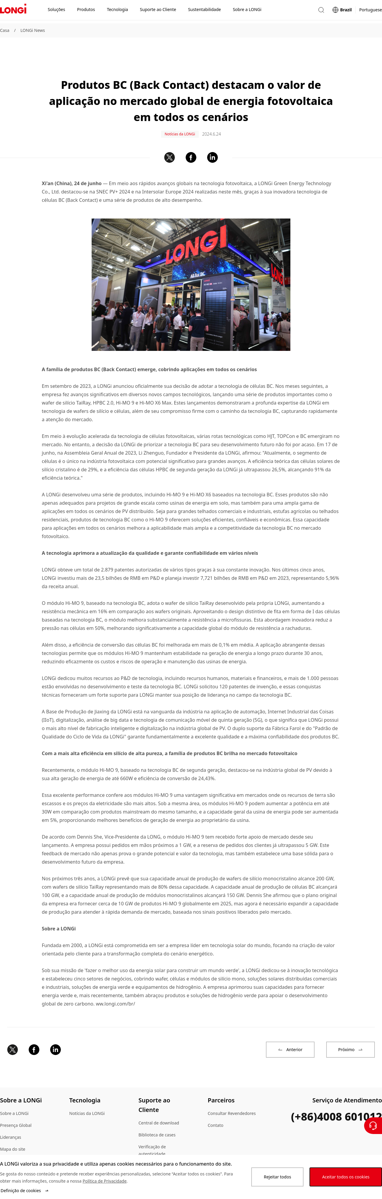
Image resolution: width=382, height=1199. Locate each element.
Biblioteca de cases (156, 1114)
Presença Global (16, 1105)
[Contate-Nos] (373, 1125)
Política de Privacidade (105, 1181)
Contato (215, 1105)
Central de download (158, 1102)
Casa (4, 30)
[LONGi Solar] (13, 11)
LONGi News (32, 30)
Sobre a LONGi (14, 1093)
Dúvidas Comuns (155, 1145)
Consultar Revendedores (232, 1093)
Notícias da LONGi (87, 1093)
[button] (321, 11)
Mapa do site (12, 1129)
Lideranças (10, 1117)
